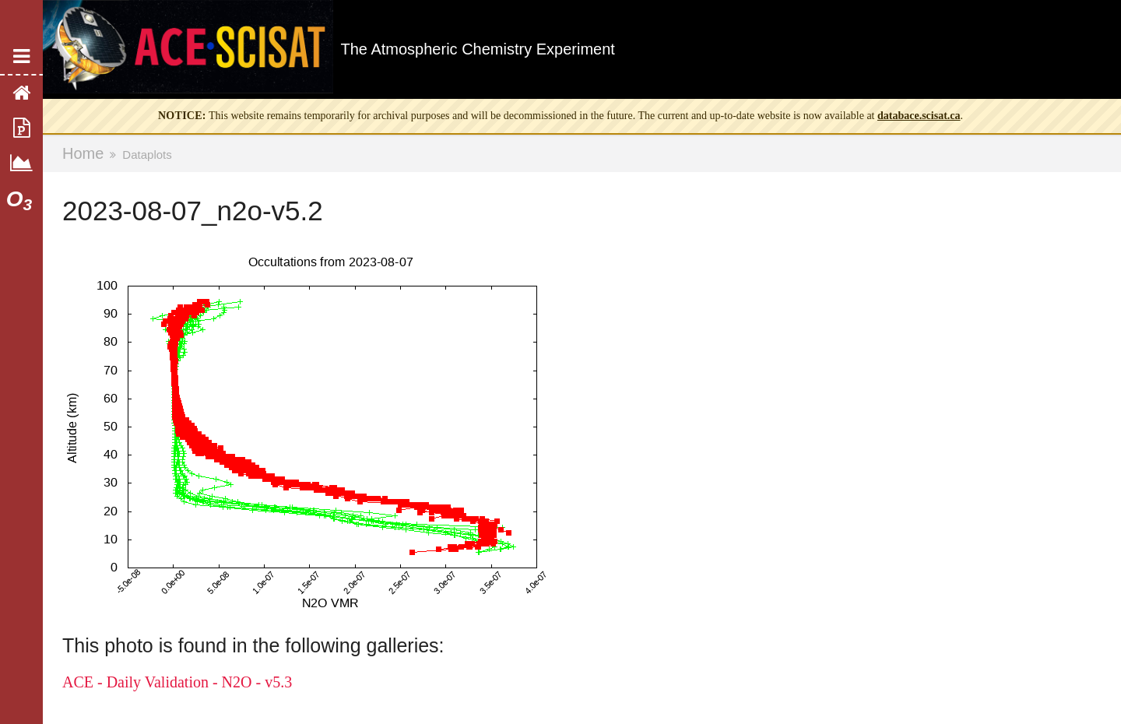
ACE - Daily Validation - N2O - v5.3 (177, 682)
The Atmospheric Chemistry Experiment (478, 49)
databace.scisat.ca (919, 115)
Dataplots (146, 154)
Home (83, 153)
